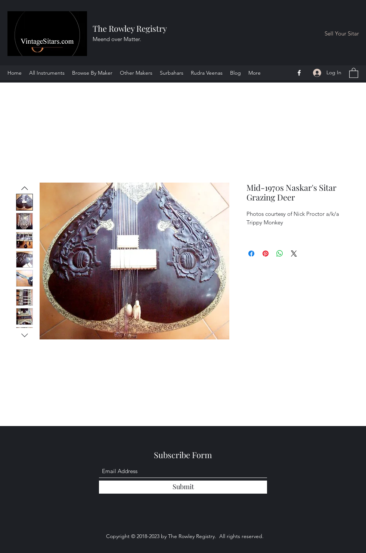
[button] (353, 72)
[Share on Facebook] (251, 253)
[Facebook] (299, 73)
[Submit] (183, 487)
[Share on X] (293, 253)
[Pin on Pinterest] (265, 253)
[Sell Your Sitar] (342, 33)
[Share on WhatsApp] (279, 253)
